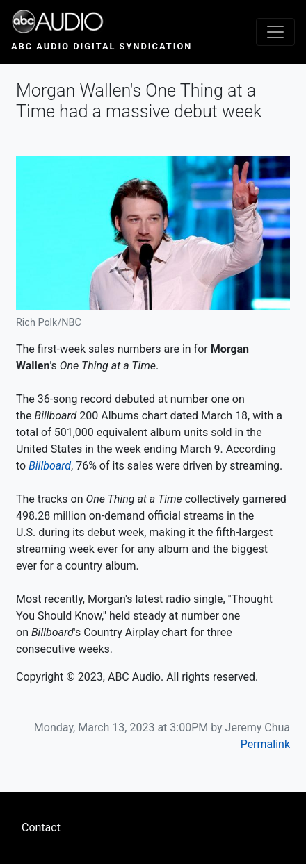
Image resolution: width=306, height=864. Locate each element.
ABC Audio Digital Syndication (101, 46)
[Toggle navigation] (275, 32)
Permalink (265, 744)
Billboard (50, 465)
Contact (41, 827)
